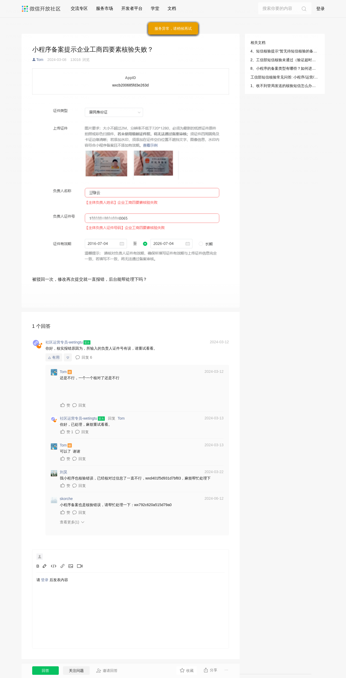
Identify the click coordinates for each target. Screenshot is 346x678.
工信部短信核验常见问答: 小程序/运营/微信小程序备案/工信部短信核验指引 (285, 77)
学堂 (155, 8)
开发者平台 (132, 8)
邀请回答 (107, 670)
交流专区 (79, 8)
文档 (172, 8)
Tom (39, 59)
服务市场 (104, 8)
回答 (45, 670)
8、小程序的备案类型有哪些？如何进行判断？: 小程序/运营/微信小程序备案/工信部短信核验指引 (285, 68)
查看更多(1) (69, 522)
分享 (210, 670)
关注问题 (76, 670)
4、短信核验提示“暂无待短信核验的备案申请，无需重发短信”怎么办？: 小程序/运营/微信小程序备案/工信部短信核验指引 (285, 51)
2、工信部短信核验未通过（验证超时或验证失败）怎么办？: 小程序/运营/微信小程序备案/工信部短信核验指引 (285, 60)
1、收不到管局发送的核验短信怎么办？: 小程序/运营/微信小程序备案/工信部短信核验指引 (285, 86)
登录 (320, 8)
